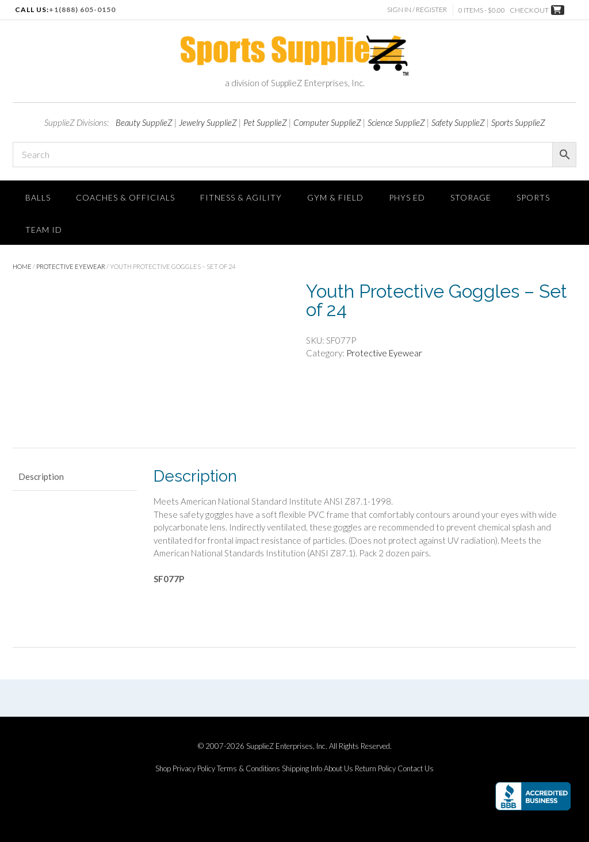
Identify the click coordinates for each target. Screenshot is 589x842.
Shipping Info (302, 768)
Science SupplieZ (396, 122)
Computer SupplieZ (327, 122)
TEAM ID (43, 229)
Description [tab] (41, 476)
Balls (38, 197)
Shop (163, 768)
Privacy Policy (194, 768)
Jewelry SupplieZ (208, 122)
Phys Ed (407, 197)
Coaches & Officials (125, 197)
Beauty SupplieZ (144, 122)
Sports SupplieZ (518, 122)
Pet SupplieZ (265, 122)
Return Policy (375, 768)
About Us (338, 768)
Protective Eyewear (70, 266)
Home (22, 266)
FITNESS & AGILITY (241, 197)
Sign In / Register (417, 9)
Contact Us (415, 768)
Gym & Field (335, 197)
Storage (470, 197)
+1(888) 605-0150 (82, 9)
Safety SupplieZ (458, 122)
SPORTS (533, 197)
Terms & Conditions (248, 768)
